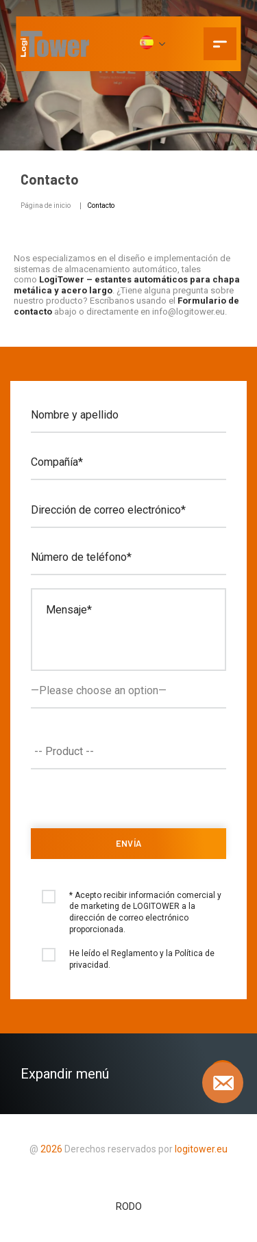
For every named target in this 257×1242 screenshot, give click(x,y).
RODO (129, 1206)
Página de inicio (46, 205)
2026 (51, 1149)
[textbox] (132, 751)
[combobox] (128, 751)
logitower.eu (200, 1149)
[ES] (152, 44)
